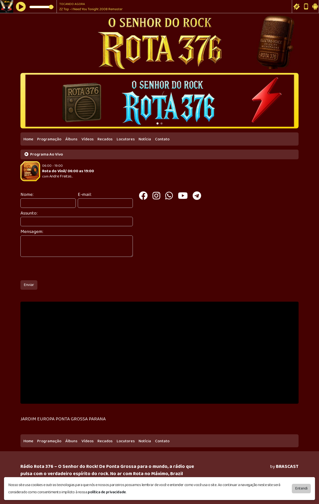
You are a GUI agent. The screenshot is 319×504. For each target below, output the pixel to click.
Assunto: (28, 213)
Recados (105, 139)
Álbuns (71, 139)
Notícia (145, 139)
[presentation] (58, 268)
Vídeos (87, 139)
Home (28, 139)
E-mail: (84, 194)
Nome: (26, 194)
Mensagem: (31, 231)
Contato (162, 139)
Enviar (29, 285)
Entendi (301, 488)
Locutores (126, 139)
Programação (49, 139)
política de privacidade (107, 492)
